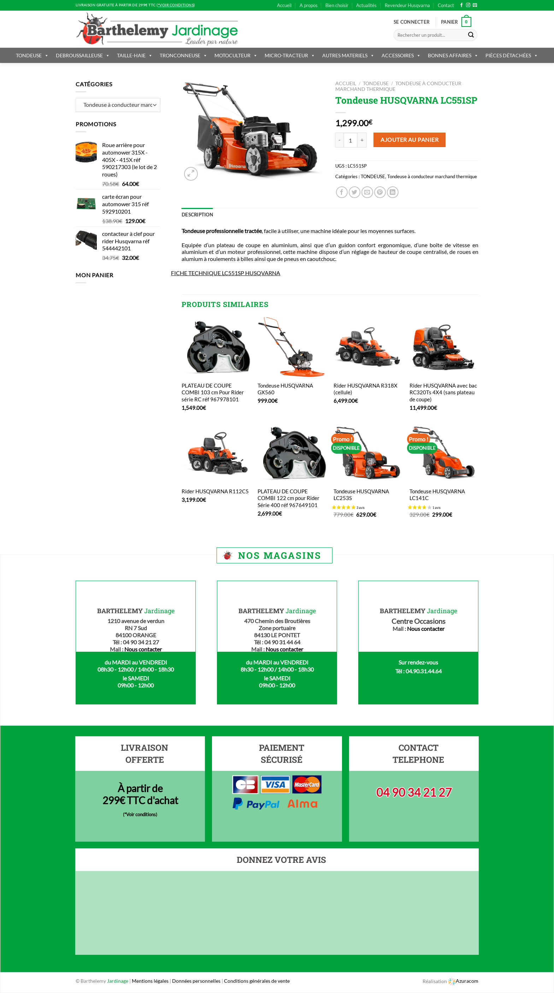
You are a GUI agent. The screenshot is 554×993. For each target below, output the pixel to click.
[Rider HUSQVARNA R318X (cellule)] (368, 347)
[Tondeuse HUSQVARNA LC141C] (443, 453)
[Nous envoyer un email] (475, 5)
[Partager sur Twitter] (354, 192)
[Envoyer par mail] (367, 192)
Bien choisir (336, 5)
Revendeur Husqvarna (407, 5)
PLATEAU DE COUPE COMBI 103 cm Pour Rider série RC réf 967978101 (213, 392)
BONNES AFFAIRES (453, 55)
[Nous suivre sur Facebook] (461, 5)
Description (197, 214)
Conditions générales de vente (257, 981)
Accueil (284, 5)
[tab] (197, 215)
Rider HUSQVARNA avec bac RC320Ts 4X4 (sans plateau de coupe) (443, 392)
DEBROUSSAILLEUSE (83, 55)
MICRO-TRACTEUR (290, 55)
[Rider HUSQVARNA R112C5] (216, 453)
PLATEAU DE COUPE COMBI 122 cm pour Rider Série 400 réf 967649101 (288, 498)
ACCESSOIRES (401, 55)
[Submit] (471, 35)
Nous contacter (143, 649)
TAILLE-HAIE (135, 55)
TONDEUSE (32, 55)
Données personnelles (197, 981)
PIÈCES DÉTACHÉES (511, 55)
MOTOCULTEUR (236, 55)
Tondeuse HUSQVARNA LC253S (361, 494)
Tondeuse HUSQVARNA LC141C (437, 494)
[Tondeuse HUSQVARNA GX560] (292, 347)
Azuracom (463, 981)
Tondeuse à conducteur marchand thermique (432, 176)
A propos (309, 5)
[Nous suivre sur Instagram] (468, 5)
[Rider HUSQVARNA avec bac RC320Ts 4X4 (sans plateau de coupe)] (443, 347)
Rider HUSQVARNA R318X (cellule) (365, 389)
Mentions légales (150, 981)
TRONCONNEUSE (183, 55)
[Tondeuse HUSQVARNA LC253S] (368, 453)
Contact (446, 5)
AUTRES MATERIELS (348, 55)
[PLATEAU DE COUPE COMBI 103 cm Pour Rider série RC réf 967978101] (216, 347)
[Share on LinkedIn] (393, 192)
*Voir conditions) (140, 814)
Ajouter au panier (409, 139)
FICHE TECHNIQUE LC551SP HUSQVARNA (225, 272)
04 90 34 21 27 (414, 792)
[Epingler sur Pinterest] (380, 192)
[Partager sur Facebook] (342, 192)
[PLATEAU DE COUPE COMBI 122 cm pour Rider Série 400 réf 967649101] (292, 453)
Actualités (366, 5)
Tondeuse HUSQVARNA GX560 (285, 389)
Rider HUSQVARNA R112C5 (215, 491)
